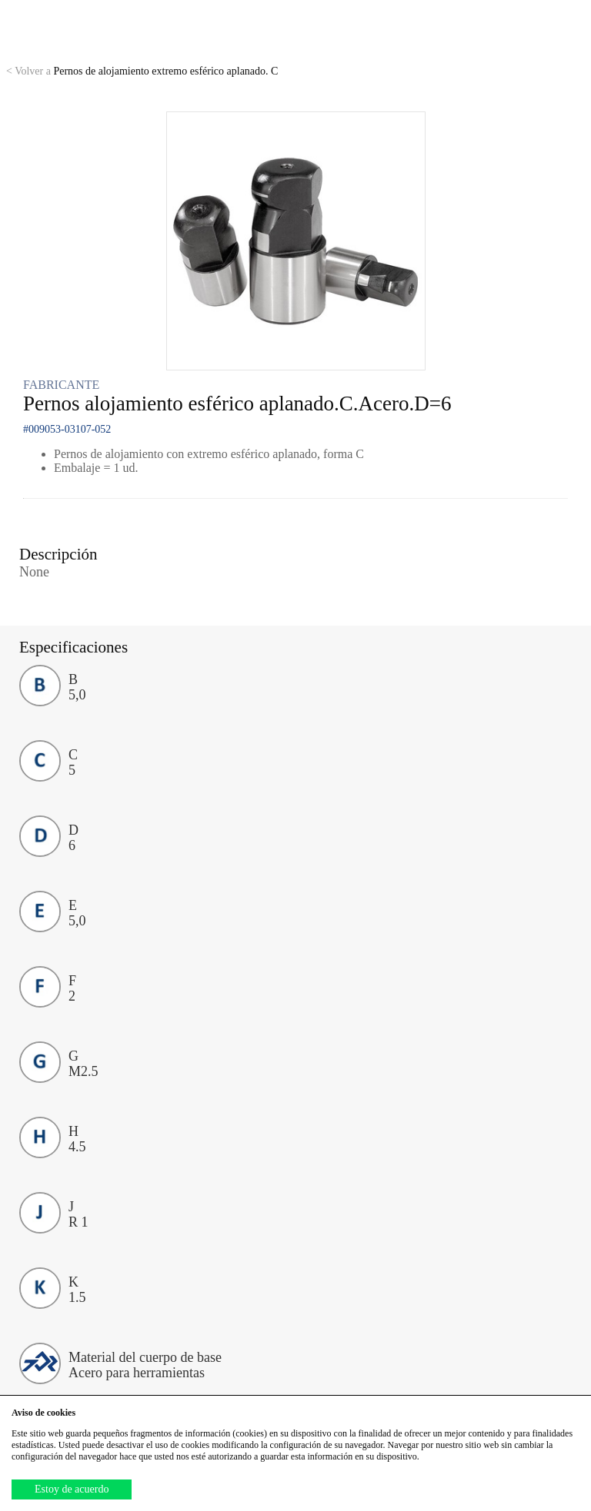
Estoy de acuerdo (72, 1489)
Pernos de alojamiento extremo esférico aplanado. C (142, 71)
